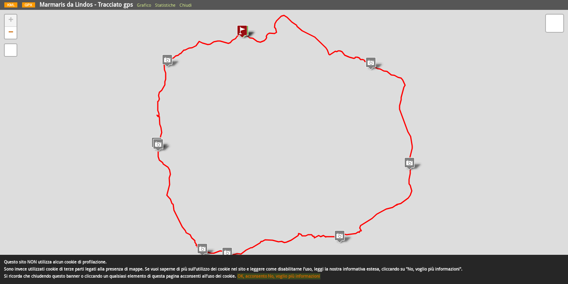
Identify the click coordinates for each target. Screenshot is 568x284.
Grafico (144, 5)
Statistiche (165, 5)
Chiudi (185, 5)
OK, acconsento (252, 276)
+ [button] (10, 20)
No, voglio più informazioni (294, 276)
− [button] (10, 33)
